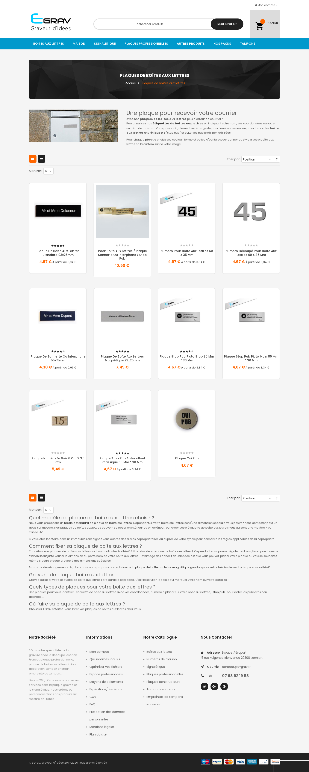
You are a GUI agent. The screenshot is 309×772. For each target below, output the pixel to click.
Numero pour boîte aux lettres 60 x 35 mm (187, 253)
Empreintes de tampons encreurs (165, 700)
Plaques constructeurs (163, 682)
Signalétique (156, 667)
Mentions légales (102, 727)
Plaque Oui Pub (187, 458)
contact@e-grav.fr (236, 667)
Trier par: (233, 159)
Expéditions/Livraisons (105, 689)
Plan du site (98, 734)
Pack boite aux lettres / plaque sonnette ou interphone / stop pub (122, 255)
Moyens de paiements (106, 682)
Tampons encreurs (161, 689)
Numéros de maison (162, 659)
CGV (92, 697)
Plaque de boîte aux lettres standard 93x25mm (57, 253)
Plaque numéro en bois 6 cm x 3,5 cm (58, 460)
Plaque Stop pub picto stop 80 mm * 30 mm (186, 358)
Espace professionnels (106, 674)
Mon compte (99, 652)
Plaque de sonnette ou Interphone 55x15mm (58, 358)
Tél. (209, 676)
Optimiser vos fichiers (105, 667)
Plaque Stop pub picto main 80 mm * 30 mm (251, 358)
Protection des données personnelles (107, 716)
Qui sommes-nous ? (104, 659)
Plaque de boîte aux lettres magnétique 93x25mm (122, 358)
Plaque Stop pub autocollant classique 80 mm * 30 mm (122, 460)
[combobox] (168, 24)
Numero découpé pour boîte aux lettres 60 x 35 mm (251, 253)
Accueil (130, 83)
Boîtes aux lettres (160, 652)
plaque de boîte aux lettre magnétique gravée (167, 567)
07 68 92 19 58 (235, 675)
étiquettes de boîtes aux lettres (178, 123)
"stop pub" (219, 592)
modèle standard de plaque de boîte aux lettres (98, 523)
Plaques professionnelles (165, 674)
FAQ (92, 704)
